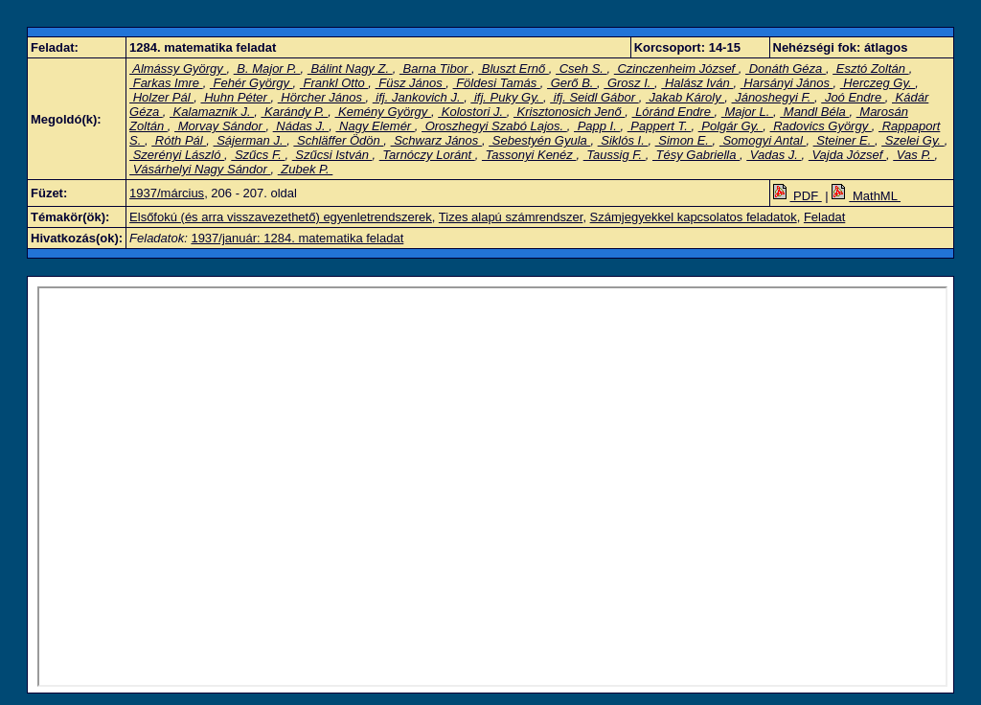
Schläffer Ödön (338, 140)
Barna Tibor (435, 68)
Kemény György (383, 111)
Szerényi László (176, 155)
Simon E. (684, 140)
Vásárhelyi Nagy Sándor (199, 169)
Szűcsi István (332, 155)
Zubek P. (305, 169)
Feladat (824, 217)
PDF (797, 196)
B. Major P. (267, 68)
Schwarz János (436, 140)
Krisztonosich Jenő (569, 111)
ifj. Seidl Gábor (594, 97)
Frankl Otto (334, 83)
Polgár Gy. (731, 126)
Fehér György (251, 83)
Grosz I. (629, 83)
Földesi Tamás (496, 83)
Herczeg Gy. (878, 83)
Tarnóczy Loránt (427, 155)
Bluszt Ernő (513, 68)
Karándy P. (294, 111)
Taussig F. (614, 155)
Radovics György (821, 126)
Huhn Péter (236, 97)
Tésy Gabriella (696, 155)
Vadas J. (773, 155)
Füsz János (411, 83)
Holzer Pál (161, 97)
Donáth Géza (785, 68)
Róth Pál (178, 140)
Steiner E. (844, 140)
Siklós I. (623, 140)
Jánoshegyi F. (773, 97)
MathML (866, 196)
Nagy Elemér (374, 126)
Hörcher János (322, 97)
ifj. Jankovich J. (418, 97)
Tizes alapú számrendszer (511, 217)
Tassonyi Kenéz (529, 155)
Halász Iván (697, 83)
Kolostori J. (472, 111)
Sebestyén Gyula (539, 140)
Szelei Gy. (913, 140)
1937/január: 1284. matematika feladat (297, 238)
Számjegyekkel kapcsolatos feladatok (693, 217)
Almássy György (177, 68)
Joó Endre (853, 97)
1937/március (166, 193)
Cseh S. (581, 68)
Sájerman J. (250, 140)
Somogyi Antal (763, 140)
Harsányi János (787, 83)
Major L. (747, 111)
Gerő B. (572, 83)
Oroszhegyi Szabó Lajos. (494, 126)
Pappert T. (659, 126)
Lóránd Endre (673, 111)
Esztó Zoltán (870, 68)
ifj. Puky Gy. (506, 97)
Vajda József (847, 155)
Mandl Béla (814, 111)
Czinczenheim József (676, 68)
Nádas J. (301, 126)
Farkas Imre (166, 83)
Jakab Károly (685, 97)
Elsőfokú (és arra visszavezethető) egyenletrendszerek (280, 217)
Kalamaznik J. (212, 111)
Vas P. (913, 155)
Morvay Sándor (219, 126)
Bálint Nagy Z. (350, 68)
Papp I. (597, 126)
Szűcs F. (258, 155)
